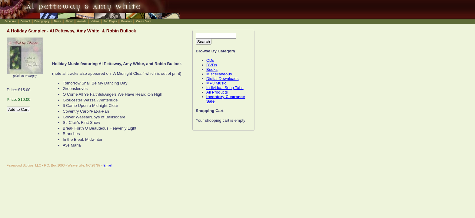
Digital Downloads (222, 78)
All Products (217, 92)
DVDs (211, 65)
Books (212, 69)
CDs (210, 60)
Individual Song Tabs (225, 87)
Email (107, 165)
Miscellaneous (219, 74)
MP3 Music (216, 83)
